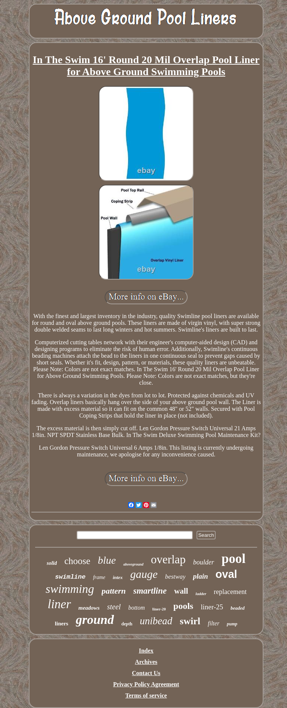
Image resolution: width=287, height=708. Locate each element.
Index (146, 650)
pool (234, 558)
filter (213, 623)
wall (181, 591)
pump (232, 624)
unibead (156, 621)
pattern (114, 590)
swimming (70, 588)
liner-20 (159, 609)
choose (77, 561)
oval (226, 574)
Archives (146, 662)
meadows (89, 608)
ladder (200, 593)
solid (52, 563)
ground (95, 620)
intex (118, 577)
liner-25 (212, 607)
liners (61, 624)
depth (126, 624)
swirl (190, 621)
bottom (136, 607)
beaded (238, 608)
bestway (175, 576)
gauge (143, 574)
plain (200, 576)
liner (59, 604)
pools (183, 606)
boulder (203, 562)
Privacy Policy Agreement (146, 684)
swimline (70, 577)
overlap (168, 559)
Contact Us (146, 673)
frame (99, 577)
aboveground (133, 564)
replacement (230, 591)
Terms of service (146, 695)
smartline (150, 590)
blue (107, 560)
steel (114, 607)
